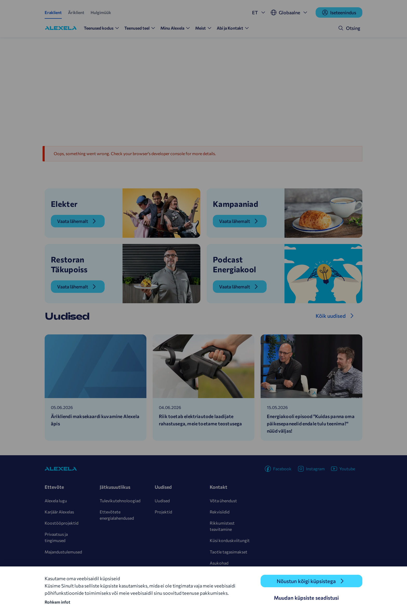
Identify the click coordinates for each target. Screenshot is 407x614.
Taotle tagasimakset (228, 551)
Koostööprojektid (61, 522)
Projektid (163, 511)
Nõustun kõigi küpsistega (306, 581)
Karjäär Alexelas (59, 511)
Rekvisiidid (219, 511)
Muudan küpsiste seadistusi (306, 598)
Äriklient (76, 12)
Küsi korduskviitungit (230, 540)
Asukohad (219, 562)
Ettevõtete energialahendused (117, 514)
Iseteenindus (339, 12)
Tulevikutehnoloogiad (120, 500)
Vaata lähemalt (72, 221)
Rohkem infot (57, 601)
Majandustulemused (63, 551)
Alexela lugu (56, 500)
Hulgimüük (101, 12)
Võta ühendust (223, 500)
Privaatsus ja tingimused (56, 537)
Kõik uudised (331, 316)
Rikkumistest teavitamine (222, 526)
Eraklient (53, 12)
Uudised (162, 500)
